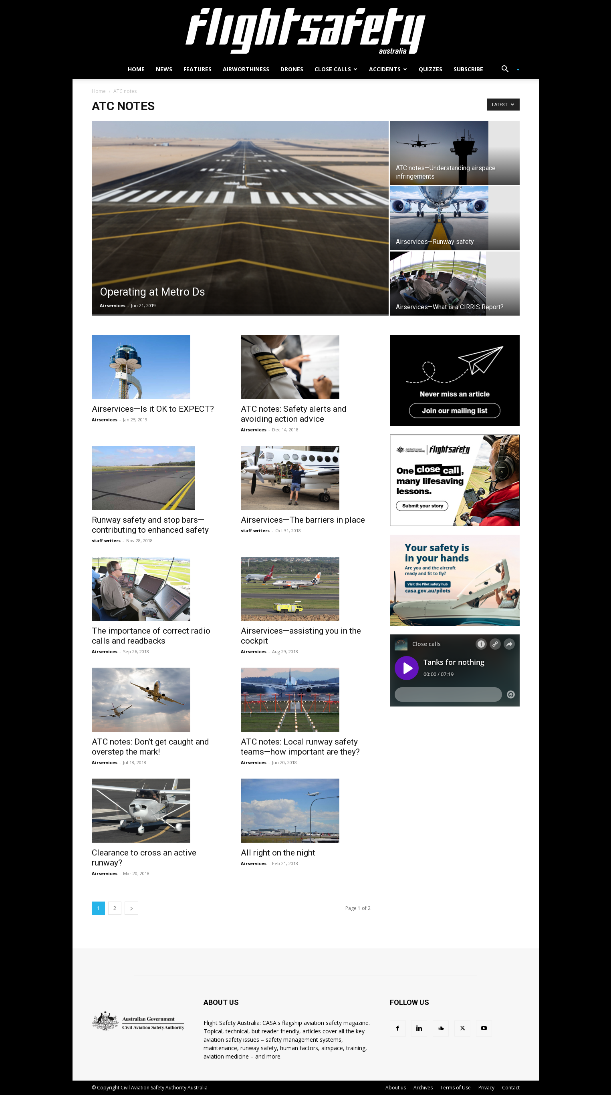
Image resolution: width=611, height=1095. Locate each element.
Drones (291, 69)
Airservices (112, 305)
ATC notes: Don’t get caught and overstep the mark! (150, 747)
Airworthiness (246, 69)
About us (395, 1087)
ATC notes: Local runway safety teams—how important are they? (300, 747)
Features (198, 69)
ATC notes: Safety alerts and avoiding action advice (294, 414)
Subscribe (468, 69)
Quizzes (430, 69)
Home (136, 69)
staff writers (106, 540)
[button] (508, 70)
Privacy (486, 1087)
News (164, 69)
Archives (423, 1087)
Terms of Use (455, 1087)
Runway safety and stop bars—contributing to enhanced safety (150, 525)
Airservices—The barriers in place (303, 520)
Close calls (336, 69)
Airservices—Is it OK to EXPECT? (153, 409)
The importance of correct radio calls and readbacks (151, 636)
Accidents (388, 69)
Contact (511, 1087)
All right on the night (278, 852)
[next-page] (131, 908)
